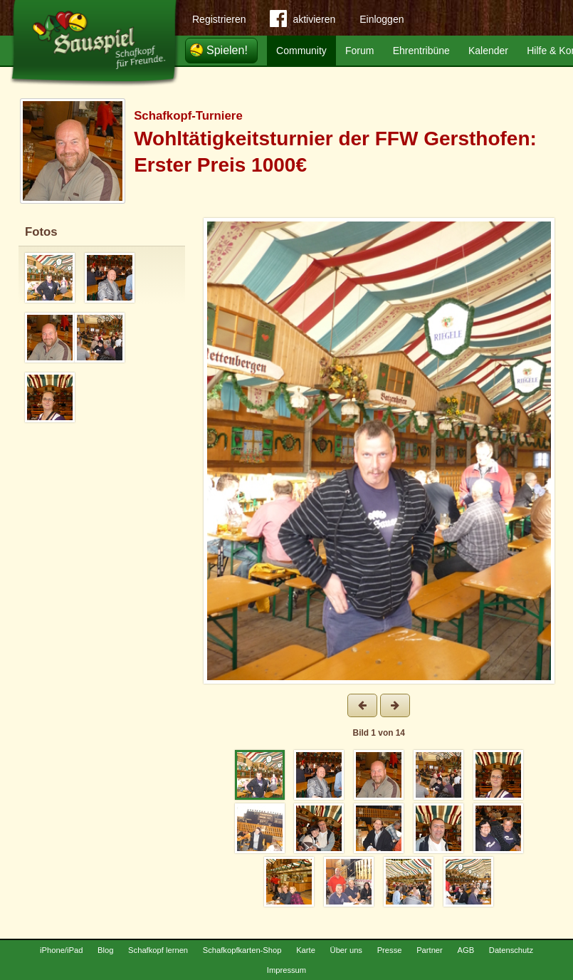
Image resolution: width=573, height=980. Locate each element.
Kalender (488, 50)
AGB (465, 950)
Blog (105, 950)
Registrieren (219, 19)
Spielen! (227, 50)
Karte (305, 950)
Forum (359, 50)
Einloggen (381, 19)
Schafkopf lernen (158, 950)
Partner (429, 950)
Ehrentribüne (421, 50)
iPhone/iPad (61, 950)
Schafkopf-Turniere (188, 116)
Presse (389, 950)
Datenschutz (511, 950)
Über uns (346, 950)
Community (301, 50)
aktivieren (302, 21)
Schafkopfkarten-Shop (242, 950)
